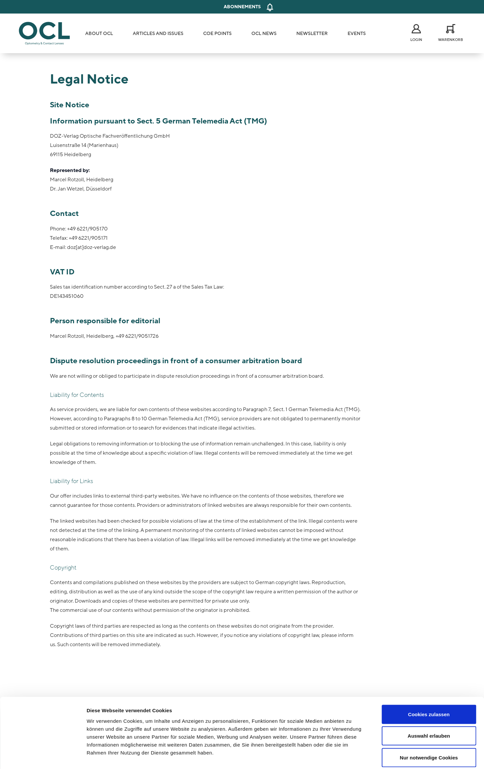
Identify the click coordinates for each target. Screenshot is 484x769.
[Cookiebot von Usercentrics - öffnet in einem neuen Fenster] (43, 756)
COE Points (217, 33)
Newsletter (312, 33)
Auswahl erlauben (429, 704)
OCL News (264, 33)
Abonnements (242, 7)
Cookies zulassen (429, 682)
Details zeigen (351, 756)
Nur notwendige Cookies (429, 725)
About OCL (99, 33)
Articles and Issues (158, 33)
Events (357, 33)
